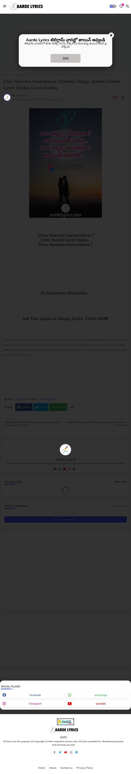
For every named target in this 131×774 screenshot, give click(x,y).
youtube (101, 704)
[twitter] (60, 752)
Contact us (66, 768)
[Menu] (4, 6)
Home (41, 768)
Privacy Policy (85, 768)
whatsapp (100, 695)
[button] (113, 6)
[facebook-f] (55, 752)
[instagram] (71, 752)
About (52, 768)
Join (65, 58)
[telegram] (76, 752)
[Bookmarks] (121, 6)
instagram (35, 704)
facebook (35, 695)
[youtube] (65, 752)
